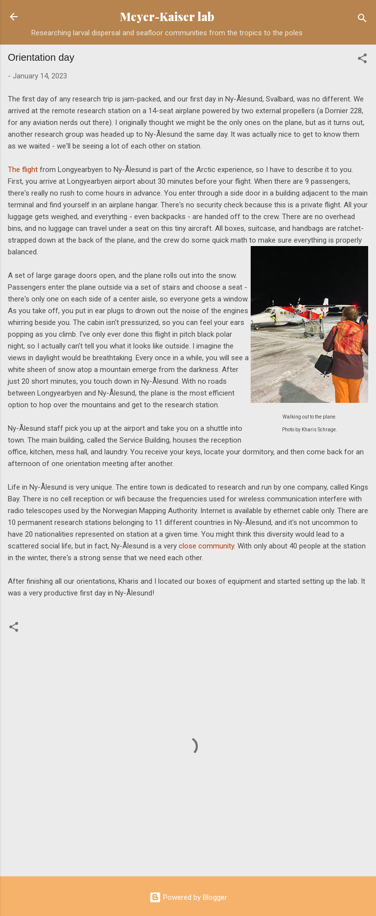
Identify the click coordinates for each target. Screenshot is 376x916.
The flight (23, 169)
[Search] (362, 20)
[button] (362, 60)
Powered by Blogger (188, 897)
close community (206, 546)
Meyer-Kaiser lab (167, 16)
